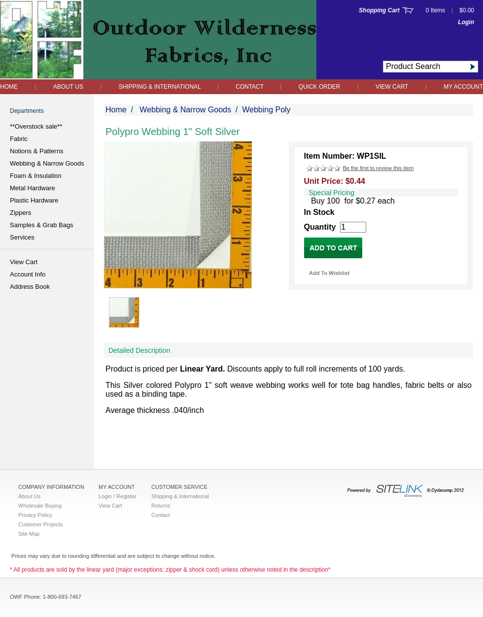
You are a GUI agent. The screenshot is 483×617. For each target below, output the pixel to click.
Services (22, 237)
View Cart (392, 86)
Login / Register (118, 496)
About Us (68, 86)
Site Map (28, 534)
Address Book (30, 286)
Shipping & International (161, 86)
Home (9, 86)
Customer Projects (40, 524)
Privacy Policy (35, 515)
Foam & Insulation (36, 175)
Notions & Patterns (36, 151)
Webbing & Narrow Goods (47, 163)
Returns (161, 506)
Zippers (20, 212)
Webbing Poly (266, 109)
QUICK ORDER (320, 86)
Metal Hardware (32, 188)
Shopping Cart (379, 10)
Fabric (19, 138)
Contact (250, 86)
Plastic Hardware (34, 200)
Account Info (27, 274)
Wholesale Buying (40, 506)
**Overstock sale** (36, 126)
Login (466, 22)
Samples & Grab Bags (41, 225)
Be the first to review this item (378, 168)
